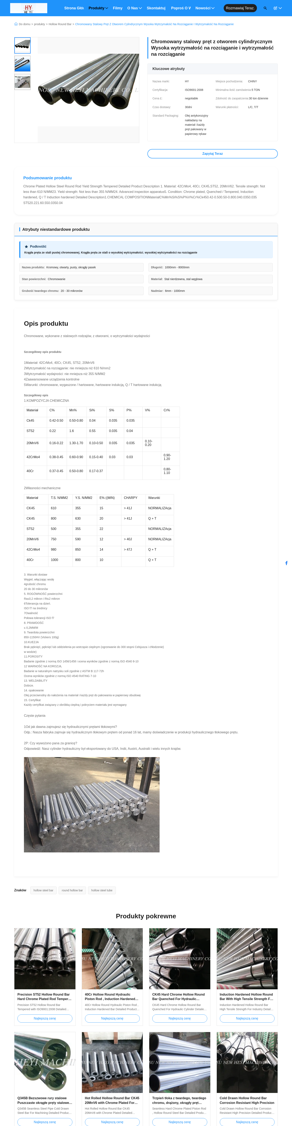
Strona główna (74, 8)
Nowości (205, 8)
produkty (39, 24)
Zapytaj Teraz (212, 153)
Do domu (24, 24)
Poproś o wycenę (181, 8)
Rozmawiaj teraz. (240, 8)
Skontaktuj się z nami (156, 8)
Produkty (98, 8)
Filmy (117, 8)
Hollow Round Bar (60, 24)
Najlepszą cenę (45, 1018)
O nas (134, 8)
